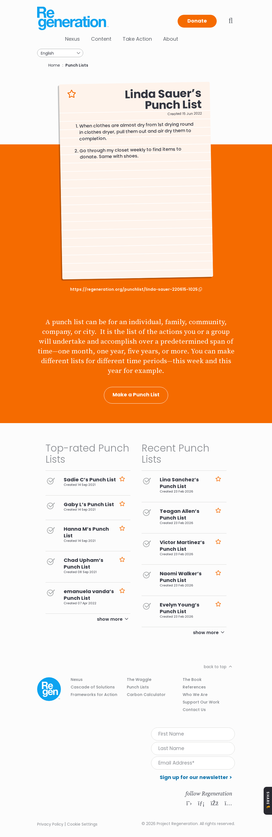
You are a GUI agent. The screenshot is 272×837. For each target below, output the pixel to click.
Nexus (72, 38)
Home (54, 65)
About (170, 38)
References (194, 687)
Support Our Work (201, 702)
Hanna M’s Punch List (86, 532)
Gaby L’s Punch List (89, 504)
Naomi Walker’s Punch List (181, 577)
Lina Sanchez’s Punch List (179, 483)
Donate (197, 20)
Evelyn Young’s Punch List (179, 608)
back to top (215, 666)
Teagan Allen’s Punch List (179, 514)
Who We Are (195, 694)
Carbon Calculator (146, 694)
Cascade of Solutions (93, 687)
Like (71, 94)
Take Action (137, 38)
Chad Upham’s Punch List (83, 563)
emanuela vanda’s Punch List (89, 594)
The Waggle (139, 679)
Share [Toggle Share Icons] (268, 798)
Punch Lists (76, 65)
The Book (192, 679)
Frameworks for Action (94, 694)
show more (110, 619)
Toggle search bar (231, 20)
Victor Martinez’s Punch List (182, 545)
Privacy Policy (50, 824)
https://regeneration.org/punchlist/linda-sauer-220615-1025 (134, 289)
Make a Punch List (136, 394)
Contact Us (194, 709)
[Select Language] (60, 53)
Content (101, 38)
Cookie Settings (82, 824)
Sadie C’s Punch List (90, 479)
